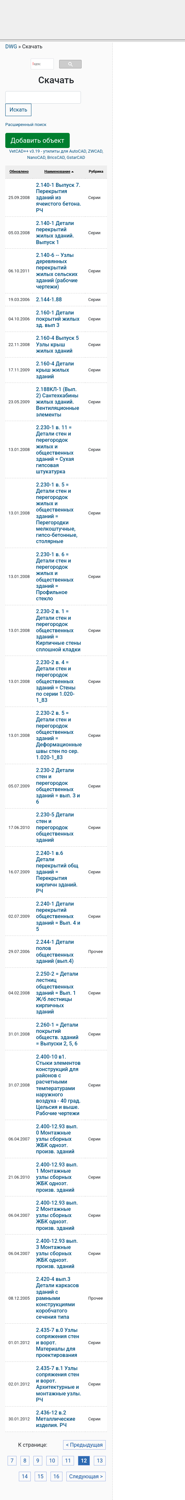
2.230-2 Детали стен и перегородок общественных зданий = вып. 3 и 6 (58, 786)
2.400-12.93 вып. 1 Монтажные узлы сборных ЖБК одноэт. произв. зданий (57, 1177)
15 (41, 1476)
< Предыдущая (84, 1445)
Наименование (57, 171)
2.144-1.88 (49, 299)
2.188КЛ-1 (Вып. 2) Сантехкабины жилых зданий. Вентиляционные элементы (57, 402)
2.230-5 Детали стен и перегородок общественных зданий (55, 827)
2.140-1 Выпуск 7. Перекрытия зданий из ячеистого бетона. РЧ (58, 197)
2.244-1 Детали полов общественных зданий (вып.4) (55, 951)
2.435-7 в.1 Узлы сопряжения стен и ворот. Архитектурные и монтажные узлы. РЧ (58, 1384)
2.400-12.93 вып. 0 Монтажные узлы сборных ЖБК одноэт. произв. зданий (57, 1139)
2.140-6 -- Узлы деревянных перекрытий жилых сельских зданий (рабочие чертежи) (57, 271)
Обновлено (19, 171)
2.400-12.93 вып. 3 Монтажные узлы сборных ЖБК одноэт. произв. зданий (57, 1253)
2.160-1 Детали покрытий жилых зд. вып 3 (57, 319)
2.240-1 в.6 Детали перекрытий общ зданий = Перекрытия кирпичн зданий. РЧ (57, 872)
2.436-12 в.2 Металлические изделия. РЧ (55, 1419)
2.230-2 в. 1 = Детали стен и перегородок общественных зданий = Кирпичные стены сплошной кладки (58, 630)
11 (68, 1461)
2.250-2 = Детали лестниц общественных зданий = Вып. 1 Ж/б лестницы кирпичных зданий (57, 993)
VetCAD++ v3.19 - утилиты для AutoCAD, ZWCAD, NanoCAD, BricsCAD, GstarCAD (56, 154)
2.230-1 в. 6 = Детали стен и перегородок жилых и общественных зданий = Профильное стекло (55, 576)
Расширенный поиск (25, 124)
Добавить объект (37, 140)
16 (56, 1476)
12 (84, 1461)
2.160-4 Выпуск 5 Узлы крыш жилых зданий (57, 344)
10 (52, 1461)
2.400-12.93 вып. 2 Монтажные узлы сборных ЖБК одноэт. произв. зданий (57, 1215)
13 (100, 1461)
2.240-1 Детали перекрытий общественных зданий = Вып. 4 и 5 (58, 916)
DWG (11, 46)
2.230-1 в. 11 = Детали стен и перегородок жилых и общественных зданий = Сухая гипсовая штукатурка (55, 449)
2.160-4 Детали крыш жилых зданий (55, 370)
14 (25, 1476)
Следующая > (86, 1476)
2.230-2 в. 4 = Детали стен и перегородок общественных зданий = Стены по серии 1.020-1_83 (55, 681)
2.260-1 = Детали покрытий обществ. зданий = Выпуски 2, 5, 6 (57, 1034)
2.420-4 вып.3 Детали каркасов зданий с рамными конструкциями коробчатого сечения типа (57, 1298)
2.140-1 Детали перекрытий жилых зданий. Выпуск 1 (55, 232)
